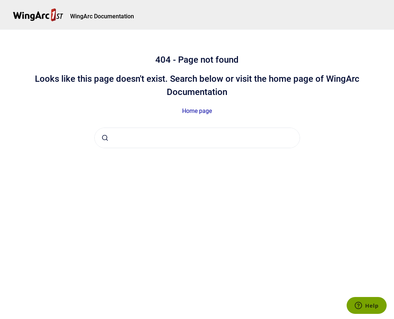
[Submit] (105, 138)
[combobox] (197, 138)
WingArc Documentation (102, 16)
